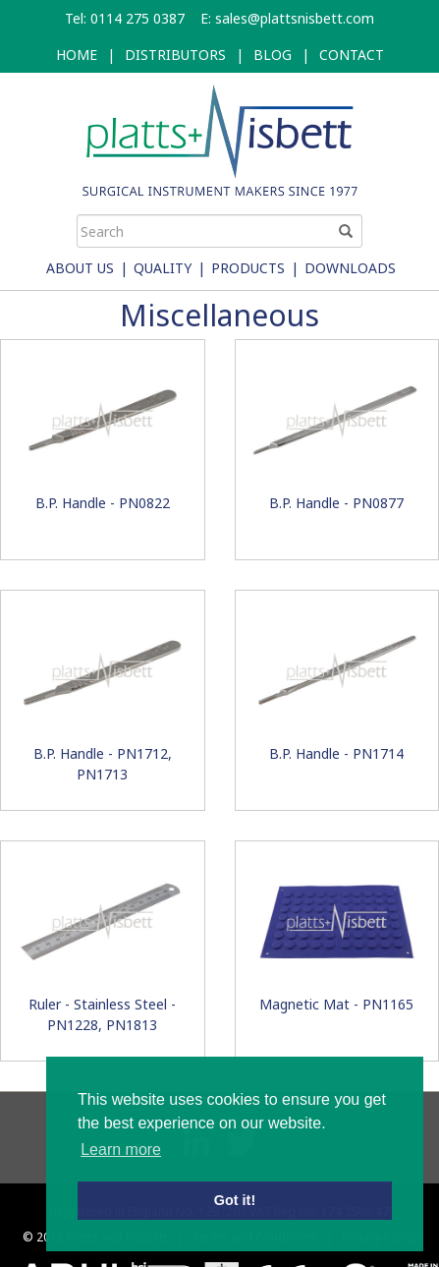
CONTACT (351, 54)
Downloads (350, 268)
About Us (80, 268)
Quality (163, 268)
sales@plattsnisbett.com (294, 18)
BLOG (272, 54)
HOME (76, 54)
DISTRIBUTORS (175, 54)
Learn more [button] (121, 1149)
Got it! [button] (234, 1200)
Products (248, 268)
